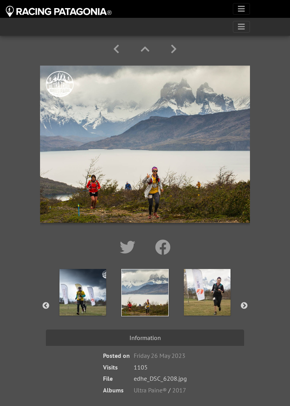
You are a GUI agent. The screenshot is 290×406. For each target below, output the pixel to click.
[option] (83, 304)
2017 (179, 390)
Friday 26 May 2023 (159, 355)
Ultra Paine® (150, 390)
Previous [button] (46, 306)
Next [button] (244, 306)
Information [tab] (145, 338)
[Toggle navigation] (241, 9)
